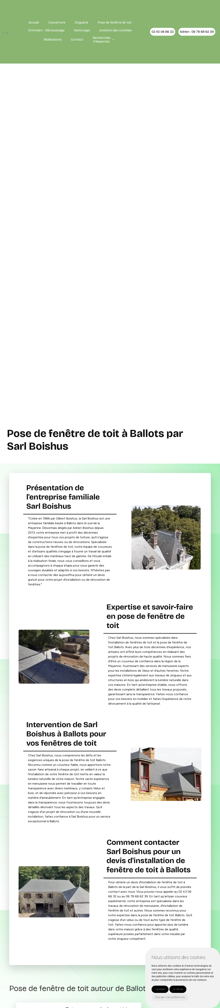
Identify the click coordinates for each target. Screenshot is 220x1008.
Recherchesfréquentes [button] (101, 39)
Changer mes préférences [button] (170, 997)
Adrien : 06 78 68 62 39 (197, 32)
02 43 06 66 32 (163, 32)
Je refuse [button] (177, 989)
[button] (113, 40)
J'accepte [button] (160, 989)
